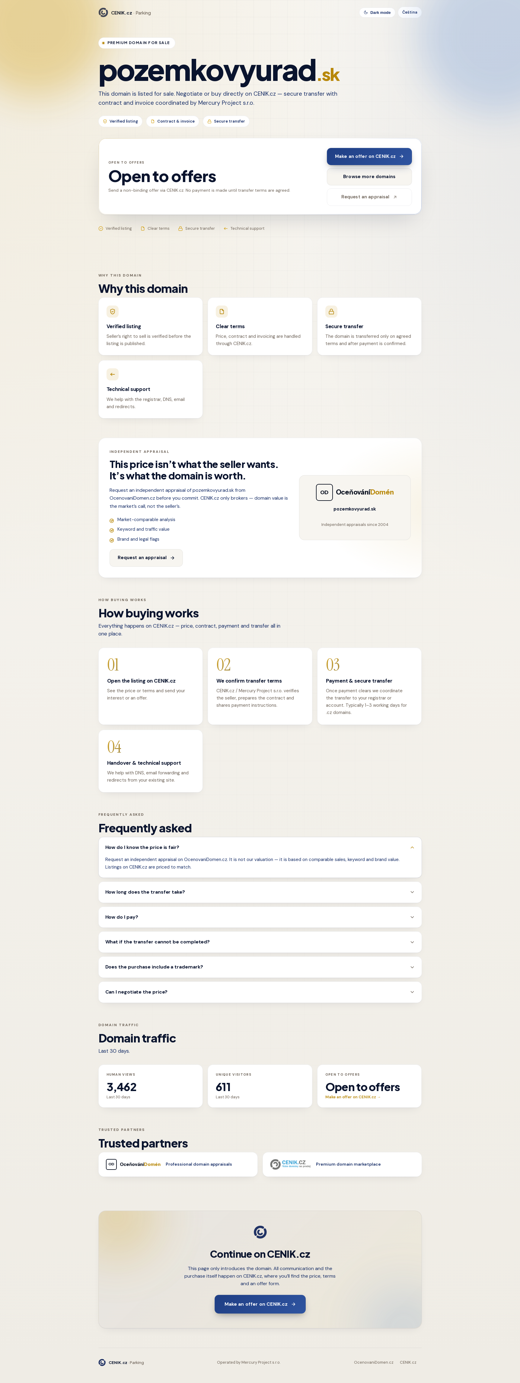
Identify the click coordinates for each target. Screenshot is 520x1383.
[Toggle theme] (377, 13)
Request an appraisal (369, 197)
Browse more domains (369, 177)
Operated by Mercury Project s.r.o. (249, 1362)
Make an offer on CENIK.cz (369, 156)
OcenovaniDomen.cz (374, 1362)
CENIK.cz (408, 1362)
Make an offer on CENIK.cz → (353, 1097)
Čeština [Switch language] (409, 12)
